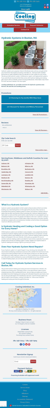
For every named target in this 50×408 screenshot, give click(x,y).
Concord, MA (29, 172)
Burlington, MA (29, 169)
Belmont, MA (5, 166)
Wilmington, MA (30, 186)
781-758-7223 (21, 1)
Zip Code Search (8, 138)
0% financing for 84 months (25, 98)
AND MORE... (45, 193)
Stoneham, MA (29, 183)
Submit (33, 361)
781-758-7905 (34, 1)
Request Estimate (36, 25)
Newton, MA (29, 177)
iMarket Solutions (17, 405)
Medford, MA (5, 177)
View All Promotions (40, 114)
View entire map (41, 150)
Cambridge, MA (6, 172)
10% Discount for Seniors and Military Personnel (25, 107)
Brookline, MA (5, 169)
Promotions (6, 93)
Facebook (45, 5)
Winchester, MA (6, 189)
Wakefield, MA (5, 186)
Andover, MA (5, 163)
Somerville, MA (6, 183)
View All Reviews (41, 130)
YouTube (45, 7)
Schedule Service (13, 25)
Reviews (4, 123)
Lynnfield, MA (29, 175)
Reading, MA (29, 180)
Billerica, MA (29, 166)
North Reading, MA (7, 180)
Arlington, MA (29, 163)
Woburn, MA (29, 189)
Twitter (47, 5)
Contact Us (25, 29)
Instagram (47, 7)
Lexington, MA (5, 175)
